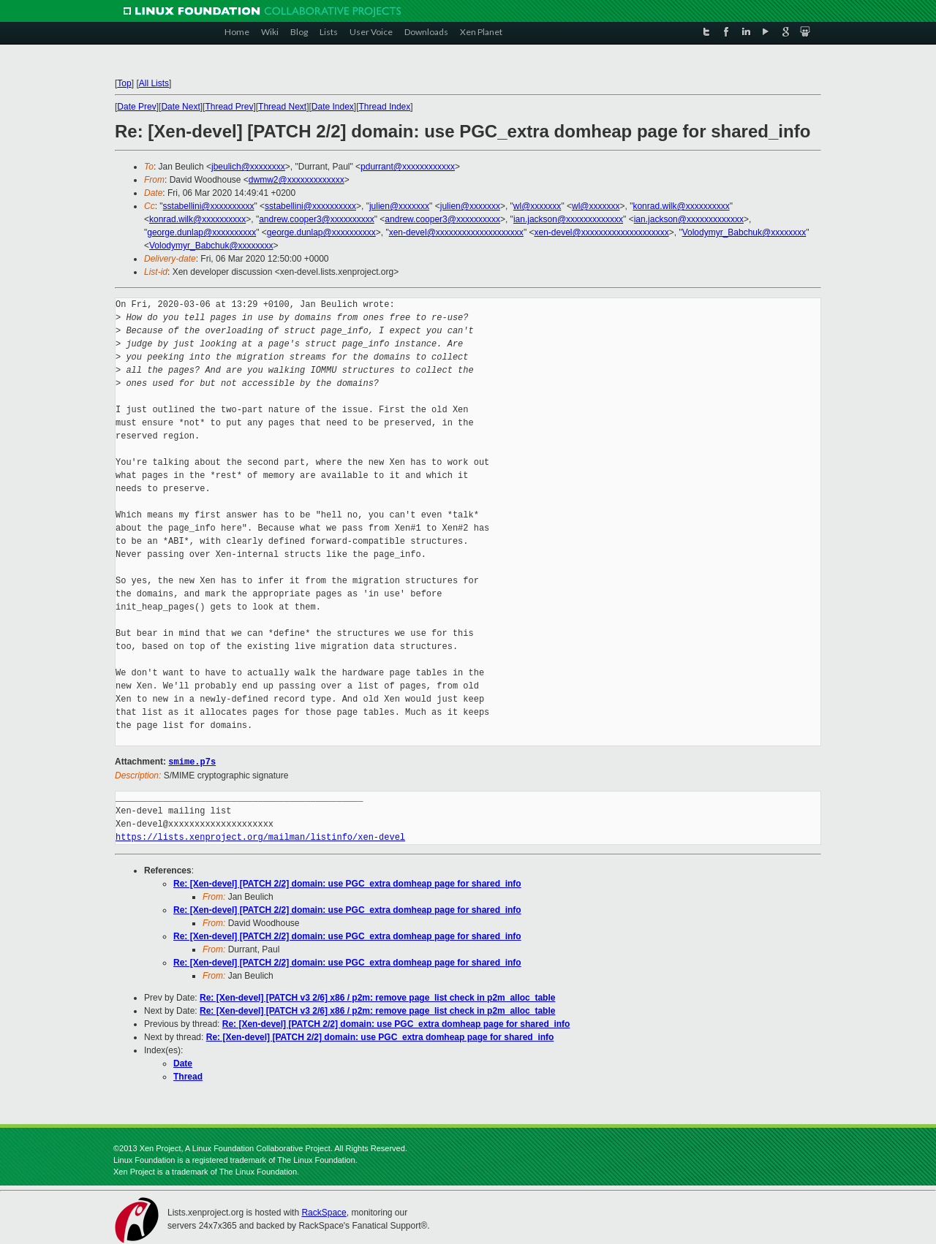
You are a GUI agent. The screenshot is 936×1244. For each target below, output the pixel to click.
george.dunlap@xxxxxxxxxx (201, 232)
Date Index (333, 107)
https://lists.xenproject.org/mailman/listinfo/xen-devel (260, 836)
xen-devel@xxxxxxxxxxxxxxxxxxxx (456, 232)
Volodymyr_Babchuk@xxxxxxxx (744, 232)
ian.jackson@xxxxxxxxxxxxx (568, 219)
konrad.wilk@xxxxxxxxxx (681, 206)
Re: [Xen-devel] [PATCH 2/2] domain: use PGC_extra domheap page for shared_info (347, 883)
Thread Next (282, 107)
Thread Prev (229, 107)
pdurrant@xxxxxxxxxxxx (408, 167)
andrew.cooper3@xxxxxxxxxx (316, 219)
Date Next (180, 107)
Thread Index (385, 107)
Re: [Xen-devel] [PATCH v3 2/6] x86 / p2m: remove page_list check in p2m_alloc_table (377, 997)
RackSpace (323, 1212)
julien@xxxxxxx (399, 206)
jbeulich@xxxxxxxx (248, 167)
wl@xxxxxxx (537, 206)
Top (124, 83)
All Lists (154, 83)
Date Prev (136, 107)
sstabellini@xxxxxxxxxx (208, 206)
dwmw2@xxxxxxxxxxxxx (296, 180)
